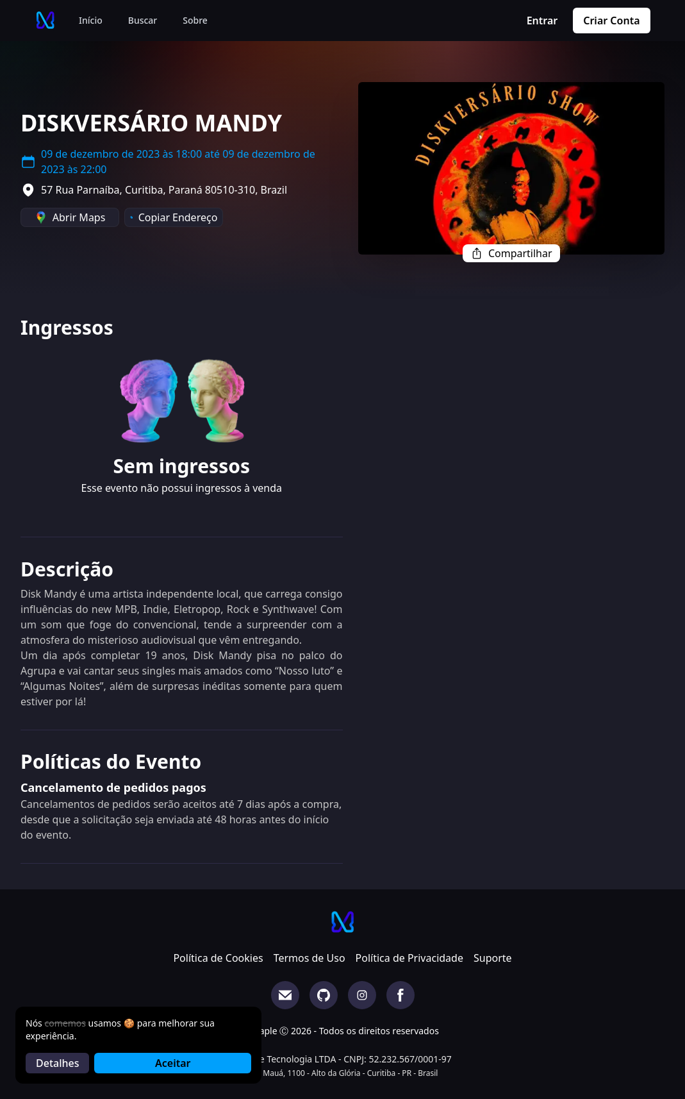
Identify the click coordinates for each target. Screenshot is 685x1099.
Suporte (493, 958)
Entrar (542, 20)
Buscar (143, 20)
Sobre (195, 20)
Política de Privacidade (409, 958)
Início (91, 20)
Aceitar (172, 1063)
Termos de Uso (309, 958)
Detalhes (57, 1063)
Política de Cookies (218, 958)
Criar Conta (611, 20)
